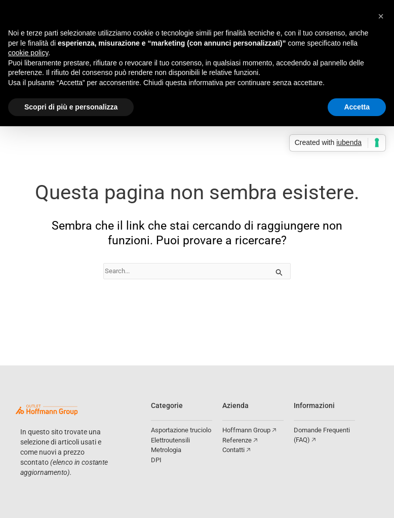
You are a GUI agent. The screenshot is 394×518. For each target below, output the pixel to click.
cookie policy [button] (28, 53)
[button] (381, 16)
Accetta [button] (357, 107)
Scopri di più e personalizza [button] (70, 107)
